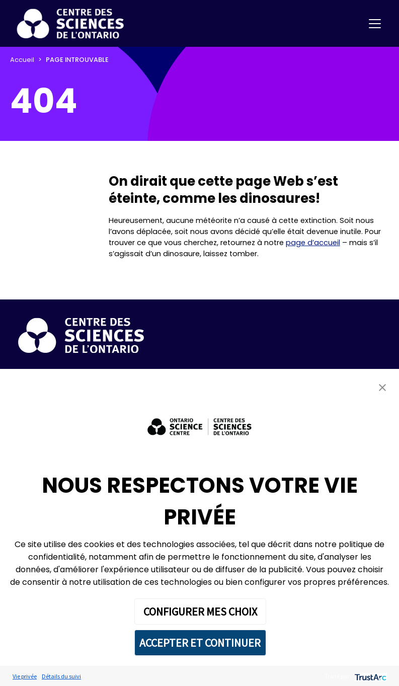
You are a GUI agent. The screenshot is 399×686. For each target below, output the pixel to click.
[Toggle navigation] (375, 24)
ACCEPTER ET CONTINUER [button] (200, 643)
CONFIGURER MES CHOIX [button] (200, 611)
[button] (382, 387)
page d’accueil (313, 243)
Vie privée (25, 676)
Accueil (22, 59)
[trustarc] (369, 676)
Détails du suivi (61, 676)
